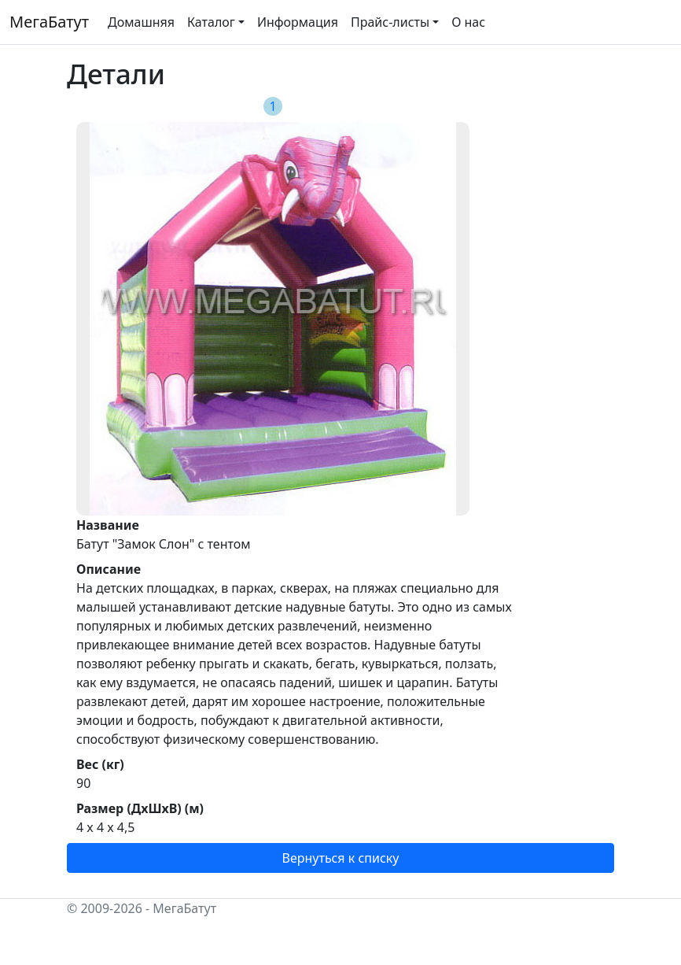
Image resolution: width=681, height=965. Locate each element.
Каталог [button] (211, 22)
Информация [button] (297, 22)
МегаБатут (49, 21)
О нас (468, 22)
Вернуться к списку (340, 858)
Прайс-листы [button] (390, 22)
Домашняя (141, 22)
